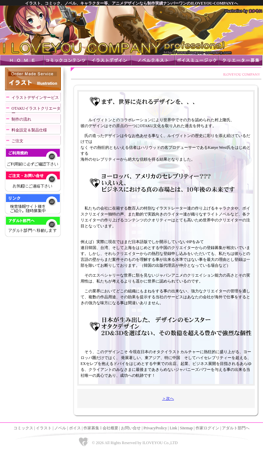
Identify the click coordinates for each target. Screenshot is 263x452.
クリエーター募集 (240, 60)
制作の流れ (21, 119)
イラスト (44, 428)
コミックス (23, 428)
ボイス (75, 428)
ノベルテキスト (153, 60)
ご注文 (17, 141)
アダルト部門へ (236, 428)
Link (173, 428)
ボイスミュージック (197, 60)
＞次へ (168, 398)
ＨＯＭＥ (22, 60)
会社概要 (110, 428)
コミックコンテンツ (65, 60)
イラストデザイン (109, 60)
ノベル (60, 428)
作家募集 (91, 428)
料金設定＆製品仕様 (29, 130)
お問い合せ (131, 428)
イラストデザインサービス (35, 97)
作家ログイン (207, 428)
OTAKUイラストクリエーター (36, 110)
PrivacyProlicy (155, 428)
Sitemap (186, 428)
